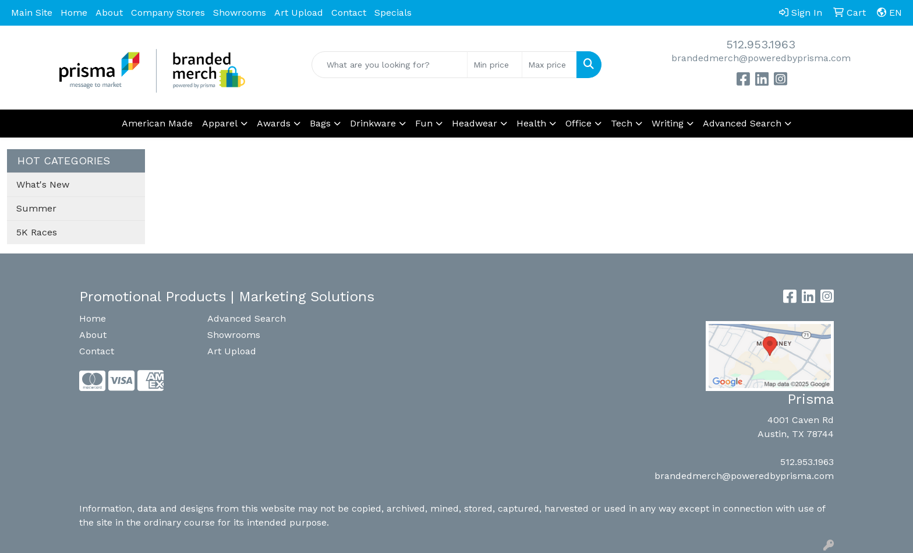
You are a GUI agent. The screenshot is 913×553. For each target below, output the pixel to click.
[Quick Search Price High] (549, 64)
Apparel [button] (220, 123)
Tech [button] (621, 123)
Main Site (31, 12)
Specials (393, 12)
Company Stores (168, 12)
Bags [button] (320, 123)
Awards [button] (274, 123)
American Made (157, 123)
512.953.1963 (760, 44)
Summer (36, 208)
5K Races (36, 232)
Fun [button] (424, 123)
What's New (42, 184)
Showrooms (239, 12)
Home (74, 12)
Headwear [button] (474, 123)
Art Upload (298, 12)
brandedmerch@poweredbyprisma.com (761, 58)
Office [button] (578, 123)
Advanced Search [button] (742, 123)
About (109, 12)
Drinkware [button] (373, 123)
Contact (348, 12)
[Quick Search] (390, 64)
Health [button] (531, 123)
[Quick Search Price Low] (494, 64)
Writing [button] (668, 123)
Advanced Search (246, 318)
